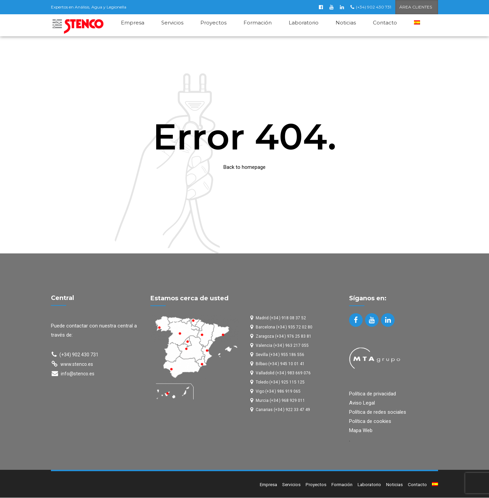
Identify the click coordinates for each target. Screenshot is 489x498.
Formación (257, 22)
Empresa (132, 22)
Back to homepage (244, 167)
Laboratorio (304, 22)
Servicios (172, 22)
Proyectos (213, 22)
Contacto (385, 22)
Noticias (346, 22)
